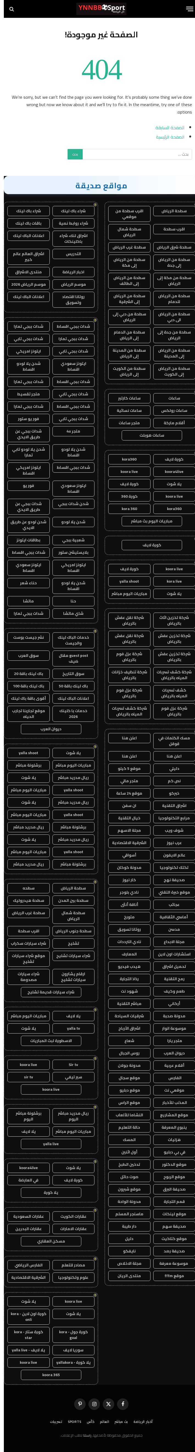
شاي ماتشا (69, 613)
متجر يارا (170, 1040)
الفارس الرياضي (25, 1265)
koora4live (170, 471)
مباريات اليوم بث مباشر (148, 521)
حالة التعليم (125, 1127)
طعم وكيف (170, 991)
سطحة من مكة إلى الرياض (170, 280)
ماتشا (24, 601)
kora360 (125, 459)
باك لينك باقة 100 (24, 686)
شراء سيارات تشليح (69, 955)
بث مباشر (117, 1421)
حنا (69, 601)
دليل (125, 1238)
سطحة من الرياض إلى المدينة (170, 353)
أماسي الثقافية (170, 917)
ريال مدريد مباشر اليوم (69, 1116)
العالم (100, 1421)
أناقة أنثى (125, 904)
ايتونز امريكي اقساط (24, 470)
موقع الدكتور (170, 1164)
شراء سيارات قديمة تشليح (47, 992)
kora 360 (125, 508)
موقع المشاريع (170, 1114)
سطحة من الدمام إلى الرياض (125, 335)
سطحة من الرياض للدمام (170, 298)
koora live (125, 471)
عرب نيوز (170, 842)
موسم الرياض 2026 (24, 284)
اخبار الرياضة (69, 271)
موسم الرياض (69, 284)
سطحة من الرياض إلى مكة (125, 262)
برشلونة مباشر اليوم (25, 1116)
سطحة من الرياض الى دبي (170, 316)
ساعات (170, 398)
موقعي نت (170, 1090)
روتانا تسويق (125, 929)
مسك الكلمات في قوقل (170, 740)
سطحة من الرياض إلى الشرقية (125, 298)
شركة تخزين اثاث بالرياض (170, 620)
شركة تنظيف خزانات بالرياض (125, 674)
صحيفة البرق (170, 1189)
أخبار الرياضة (139, 1421)
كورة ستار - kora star (24, 1334)
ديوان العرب (170, 1053)
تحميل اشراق (170, 966)
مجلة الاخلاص (125, 1263)
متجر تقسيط (24, 394)
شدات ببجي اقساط (69, 326)
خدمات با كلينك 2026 (69, 713)
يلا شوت (170, 483)
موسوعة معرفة (170, 1263)
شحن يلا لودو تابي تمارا (24, 452)
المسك (125, 1139)
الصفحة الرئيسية (166, 137)
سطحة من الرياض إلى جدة (170, 262)
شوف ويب (170, 830)
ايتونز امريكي (24, 351)
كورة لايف (170, 459)
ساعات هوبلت (148, 435)
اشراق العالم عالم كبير (24, 256)
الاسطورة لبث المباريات (47, 1040)
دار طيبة (125, 1226)
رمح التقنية (170, 978)
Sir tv (69, 1064)
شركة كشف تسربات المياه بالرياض (170, 674)
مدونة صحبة (170, 1016)
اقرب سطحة (170, 229)
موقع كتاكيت (170, 1238)
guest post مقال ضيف (69, 658)
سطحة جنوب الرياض (70, 931)
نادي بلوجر (125, 892)
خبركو (170, 793)
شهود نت (125, 991)
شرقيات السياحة (125, 1016)
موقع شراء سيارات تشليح (24, 958)
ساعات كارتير (125, 398)
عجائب (170, 904)
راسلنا (83, 1435)
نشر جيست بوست (24, 637)
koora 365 (47, 1374)
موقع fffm (170, 1275)
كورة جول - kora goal (69, 1334)
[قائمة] (186, 9)
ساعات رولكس (170, 410)
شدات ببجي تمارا (25, 326)
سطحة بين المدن (69, 900)
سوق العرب (24, 655)
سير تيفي (69, 1077)
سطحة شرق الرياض (170, 247)
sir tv (24, 1077)
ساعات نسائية (125, 410)
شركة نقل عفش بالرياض (125, 620)
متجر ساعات (125, 422)
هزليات (170, 1139)
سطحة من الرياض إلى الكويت (170, 371)
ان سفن (125, 805)
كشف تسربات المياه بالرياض (170, 693)
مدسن (170, 929)
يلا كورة (47, 1192)
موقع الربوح (170, 1176)
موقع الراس (125, 1102)
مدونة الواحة (125, 1201)
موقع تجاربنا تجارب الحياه (24, 713)
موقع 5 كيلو (125, 768)
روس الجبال (125, 1053)
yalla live (47, 1143)
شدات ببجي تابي (24, 338)
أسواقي (125, 855)
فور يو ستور (24, 418)
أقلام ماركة (170, 422)
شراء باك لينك (69, 210)
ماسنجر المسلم (126, 1213)
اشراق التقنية (170, 805)
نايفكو (125, 1251)
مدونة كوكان (125, 867)
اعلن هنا (125, 738)
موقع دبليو (125, 1090)
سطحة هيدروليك (24, 900)
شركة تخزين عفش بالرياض (170, 638)
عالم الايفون (170, 855)
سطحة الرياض (170, 210)
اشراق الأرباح (125, 1028)
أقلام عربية (170, 1065)
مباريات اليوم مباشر (125, 593)
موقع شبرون (125, 1189)
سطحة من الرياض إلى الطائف (125, 280)
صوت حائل (125, 1176)
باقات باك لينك (25, 223)
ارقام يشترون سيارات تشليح (69, 976)
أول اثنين (125, 1152)
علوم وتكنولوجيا (69, 1277)
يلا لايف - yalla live (24, 1350)
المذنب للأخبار (170, 1102)
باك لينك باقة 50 (69, 686)
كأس (87, 1421)
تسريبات (52, 1421)
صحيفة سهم (170, 1226)
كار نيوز (125, 879)
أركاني (170, 1003)
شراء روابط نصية (69, 223)
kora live (170, 581)
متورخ (125, 917)
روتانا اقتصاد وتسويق (69, 299)
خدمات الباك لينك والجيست (69, 640)
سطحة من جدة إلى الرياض (170, 335)
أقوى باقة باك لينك (24, 698)
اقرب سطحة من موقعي (126, 213)
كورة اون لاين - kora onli (25, 1316)
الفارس (170, 1077)
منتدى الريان (125, 1275)
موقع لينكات (170, 1213)
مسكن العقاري (47, 1241)
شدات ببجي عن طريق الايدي (24, 434)
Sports (70, 1421)
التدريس (69, 253)
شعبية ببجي (69, 540)
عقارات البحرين (25, 1228)
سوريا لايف (69, 1350)
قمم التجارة (170, 1201)
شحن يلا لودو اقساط (25, 366)
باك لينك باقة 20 (24, 673)
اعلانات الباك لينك (24, 235)
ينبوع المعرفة (170, 1127)
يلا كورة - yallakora (69, 1362)
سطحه (25, 888)
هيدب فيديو (125, 966)
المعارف (125, 954)
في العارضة (25, 1180)
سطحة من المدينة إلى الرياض (125, 353)
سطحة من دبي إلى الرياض (125, 316)
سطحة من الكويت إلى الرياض (125, 371)
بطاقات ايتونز (25, 540)
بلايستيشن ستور (70, 552)
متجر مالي (125, 780)
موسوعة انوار (170, 1028)
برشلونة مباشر (25, 765)
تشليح (69, 943)
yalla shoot (125, 581)
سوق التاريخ (69, 673)
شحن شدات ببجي (69, 503)
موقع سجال (125, 1077)
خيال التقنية (125, 818)
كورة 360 (125, 496)
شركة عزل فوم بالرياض (125, 656)
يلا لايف (69, 1016)
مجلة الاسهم (125, 830)
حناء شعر (24, 582)
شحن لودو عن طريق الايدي (25, 524)
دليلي (170, 768)
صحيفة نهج (170, 879)
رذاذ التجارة (125, 978)
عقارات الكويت (70, 1216)
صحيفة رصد (170, 1251)
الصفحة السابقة (166, 127)
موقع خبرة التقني (170, 892)
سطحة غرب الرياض (125, 247)
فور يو (24, 485)
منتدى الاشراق (24, 271)
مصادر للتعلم (69, 1265)
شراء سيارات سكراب (24, 943)
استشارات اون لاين (170, 954)
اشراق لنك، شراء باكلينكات (69, 238)
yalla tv (69, 1028)
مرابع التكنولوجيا (170, 818)
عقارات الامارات (69, 1228)
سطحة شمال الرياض (125, 231)
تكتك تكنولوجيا (170, 867)
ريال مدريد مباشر (69, 777)
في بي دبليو (170, 1152)
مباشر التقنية (125, 1003)
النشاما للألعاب (125, 1114)
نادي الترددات (125, 941)
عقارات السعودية (24, 1216)
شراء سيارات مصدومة (25, 976)
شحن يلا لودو (69, 521)
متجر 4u (69, 431)
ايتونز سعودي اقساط (69, 366)
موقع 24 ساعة (125, 793)
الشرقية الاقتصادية (125, 842)
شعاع (125, 1040)
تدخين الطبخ (125, 1164)
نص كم (170, 780)
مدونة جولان (125, 1065)
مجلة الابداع (170, 941)
